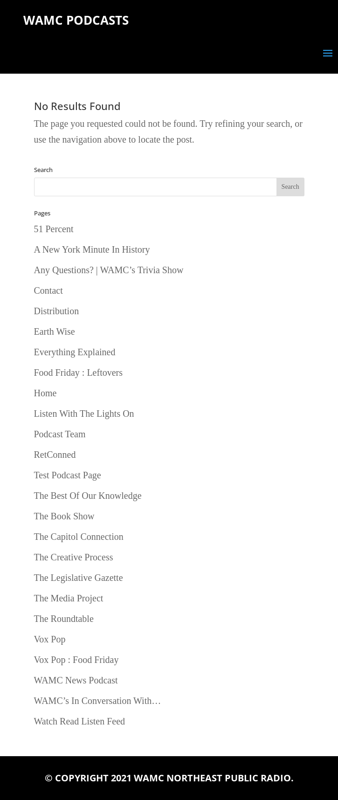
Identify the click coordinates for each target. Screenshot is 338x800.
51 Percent (54, 229)
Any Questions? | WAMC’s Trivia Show (109, 270)
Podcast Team (60, 434)
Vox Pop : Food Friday (76, 660)
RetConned (55, 454)
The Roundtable (64, 619)
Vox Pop (50, 639)
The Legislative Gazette (78, 577)
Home (45, 393)
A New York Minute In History (92, 249)
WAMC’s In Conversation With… (97, 701)
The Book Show (64, 516)
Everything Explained (75, 352)
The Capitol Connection (79, 536)
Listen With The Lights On (84, 413)
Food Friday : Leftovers (78, 372)
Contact (48, 290)
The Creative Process (73, 557)
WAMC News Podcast (76, 680)
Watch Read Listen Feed (79, 721)
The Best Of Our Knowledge (88, 495)
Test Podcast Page (67, 475)
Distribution (56, 311)
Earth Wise (54, 331)
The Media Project (68, 598)
